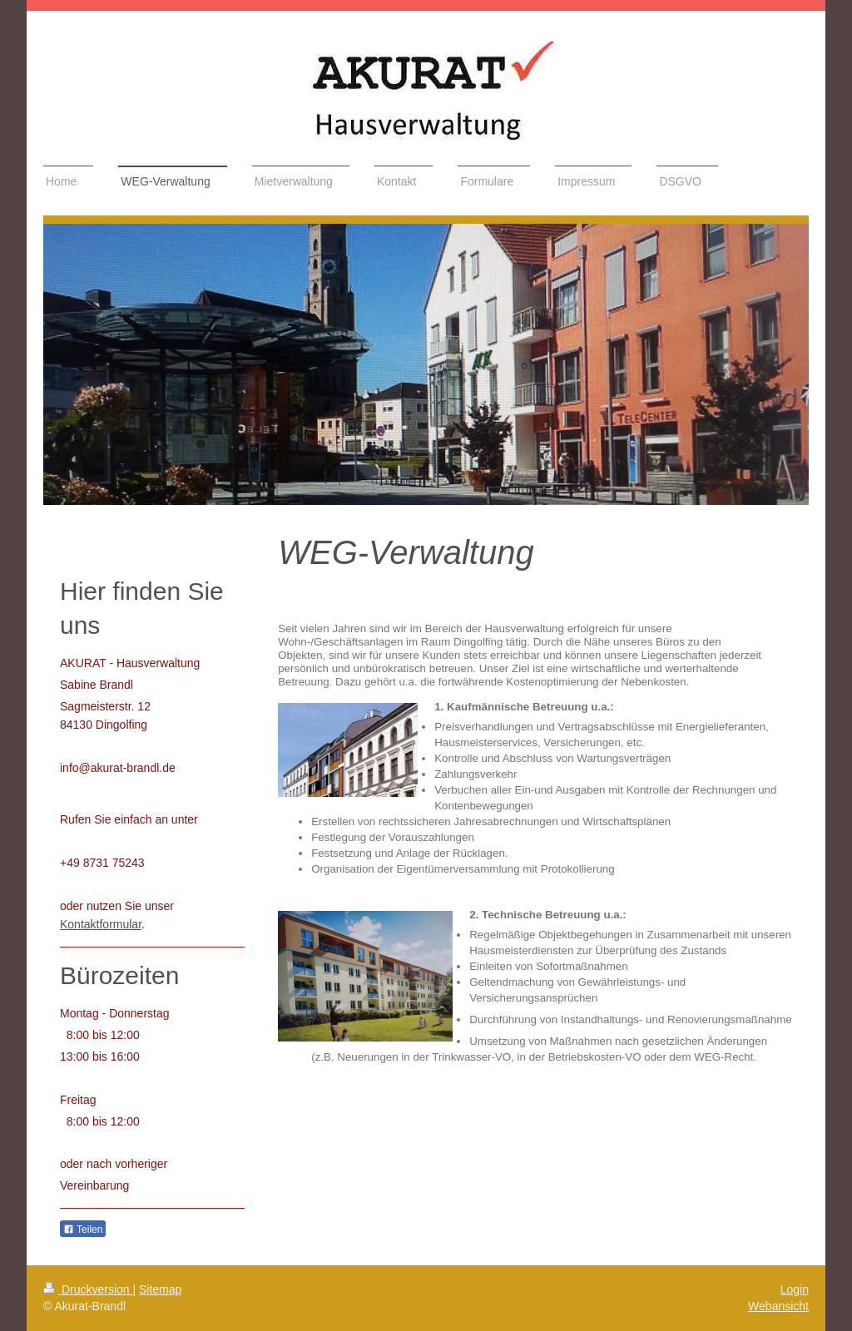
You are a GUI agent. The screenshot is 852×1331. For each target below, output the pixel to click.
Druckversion (87, 1289)
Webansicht (778, 1306)
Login (794, 1289)
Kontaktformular (100, 924)
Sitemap (160, 1289)
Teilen (82, 1229)
